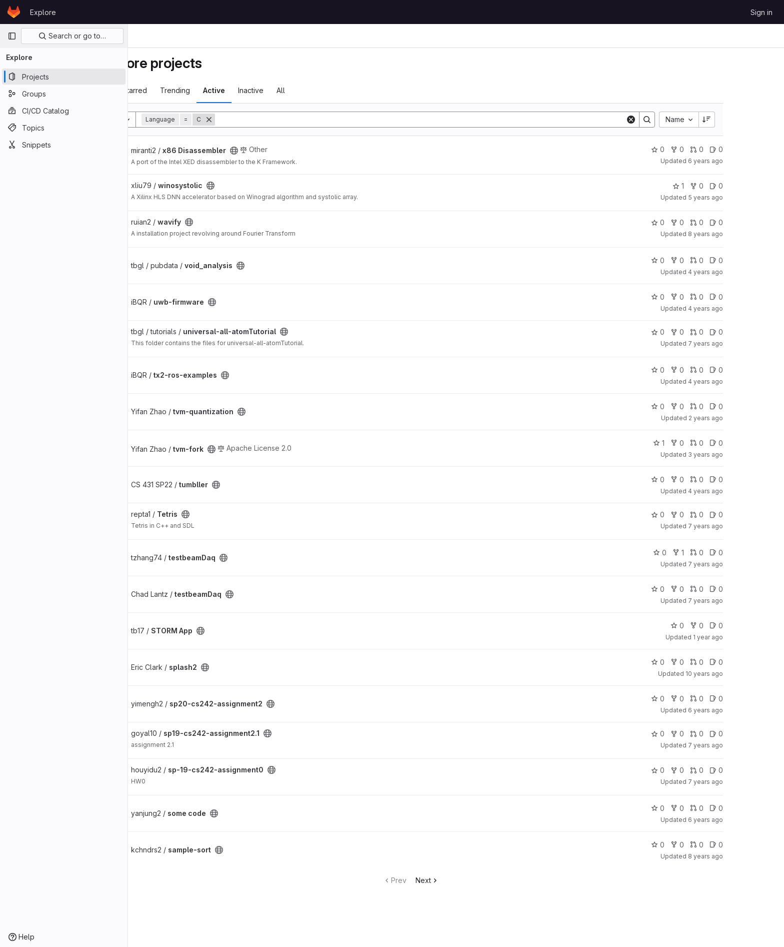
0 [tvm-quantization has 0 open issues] (761, 406)
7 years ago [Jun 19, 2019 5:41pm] (750, 600)
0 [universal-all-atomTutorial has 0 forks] (722, 332)
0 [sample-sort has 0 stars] (703, 844)
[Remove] (254, 120)
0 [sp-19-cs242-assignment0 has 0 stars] (703, 770)
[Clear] (676, 120)
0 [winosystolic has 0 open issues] (761, 186)
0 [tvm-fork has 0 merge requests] (741, 443)
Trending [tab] (220, 90)
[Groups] (64, 94)
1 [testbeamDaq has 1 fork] (723, 552)
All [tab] (326, 90)
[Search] (465, 120)
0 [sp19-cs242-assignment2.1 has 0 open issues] (761, 733)
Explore (43, 12)
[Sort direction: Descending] (752, 120)
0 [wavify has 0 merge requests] (741, 222)
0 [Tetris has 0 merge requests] (741, 514)
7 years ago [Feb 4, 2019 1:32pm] (750, 781)
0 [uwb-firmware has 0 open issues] (761, 297)
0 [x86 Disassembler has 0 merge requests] (741, 149)
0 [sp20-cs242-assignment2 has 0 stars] (703, 698)
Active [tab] (259, 90)
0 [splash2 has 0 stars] (703, 662)
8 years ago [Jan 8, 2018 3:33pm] (750, 234)
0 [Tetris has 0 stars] (703, 514)
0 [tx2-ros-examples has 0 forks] (722, 370)
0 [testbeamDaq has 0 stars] (705, 552)
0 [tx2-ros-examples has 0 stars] (703, 370)
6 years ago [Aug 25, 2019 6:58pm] (750, 161)
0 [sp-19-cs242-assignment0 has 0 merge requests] (741, 770)
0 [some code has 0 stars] (703, 808)
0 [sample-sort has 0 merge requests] (741, 844)
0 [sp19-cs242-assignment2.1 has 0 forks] (722, 733)
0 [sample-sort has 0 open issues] (761, 844)
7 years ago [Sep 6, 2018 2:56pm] (750, 526)
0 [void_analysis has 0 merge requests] (741, 260)
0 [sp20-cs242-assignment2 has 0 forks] (722, 698)
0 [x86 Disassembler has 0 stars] (703, 149)
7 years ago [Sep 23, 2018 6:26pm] (750, 343)
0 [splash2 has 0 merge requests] (741, 662)
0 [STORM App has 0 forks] (741, 625)
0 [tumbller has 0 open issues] (761, 479)
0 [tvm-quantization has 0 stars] (703, 406)
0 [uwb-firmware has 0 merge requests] (741, 297)
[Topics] (64, 128)
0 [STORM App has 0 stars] (722, 625)
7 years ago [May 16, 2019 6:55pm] (750, 745)
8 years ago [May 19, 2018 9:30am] (750, 856)
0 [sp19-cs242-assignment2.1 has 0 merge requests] (741, 733)
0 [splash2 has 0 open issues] (761, 662)
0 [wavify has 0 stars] (703, 222)
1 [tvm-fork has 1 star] (704, 443)
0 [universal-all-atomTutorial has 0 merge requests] (741, 332)
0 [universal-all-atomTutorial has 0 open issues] (761, 332)
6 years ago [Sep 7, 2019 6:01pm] (750, 819)
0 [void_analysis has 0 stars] (703, 260)
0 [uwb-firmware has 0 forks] (722, 297)
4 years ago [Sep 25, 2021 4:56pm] (750, 308)
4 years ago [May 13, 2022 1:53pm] (750, 491)
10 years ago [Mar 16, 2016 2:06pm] (749, 673)
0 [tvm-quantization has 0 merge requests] (741, 406)
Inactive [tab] (295, 90)
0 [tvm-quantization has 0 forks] (722, 406)
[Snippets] (64, 145)
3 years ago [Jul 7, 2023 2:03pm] (750, 454)
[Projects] (64, 77)
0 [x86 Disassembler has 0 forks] (722, 149)
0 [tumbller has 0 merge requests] (741, 479)
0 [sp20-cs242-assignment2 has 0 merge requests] (741, 698)
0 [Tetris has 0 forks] (722, 514)
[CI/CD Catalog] (64, 111)
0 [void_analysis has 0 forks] (722, 260)
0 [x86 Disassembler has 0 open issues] (761, 149)
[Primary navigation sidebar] (12, 36)
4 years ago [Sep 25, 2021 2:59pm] (750, 381)
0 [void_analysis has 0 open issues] (761, 260)
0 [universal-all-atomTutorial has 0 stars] (703, 332)
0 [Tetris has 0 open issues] (761, 514)
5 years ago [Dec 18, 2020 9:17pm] (750, 197)
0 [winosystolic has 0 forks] (741, 186)
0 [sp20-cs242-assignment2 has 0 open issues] (761, 698)
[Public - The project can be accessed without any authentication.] (279, 151)
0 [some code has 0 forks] (722, 808)
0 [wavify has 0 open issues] (761, 222)
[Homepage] (14, 12)
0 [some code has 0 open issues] (761, 808)
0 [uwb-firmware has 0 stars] (703, 297)
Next (472, 880)
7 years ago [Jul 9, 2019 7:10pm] (750, 564)
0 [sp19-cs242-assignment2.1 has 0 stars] (703, 733)
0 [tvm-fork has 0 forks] (722, 443)
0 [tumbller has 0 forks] (722, 479)
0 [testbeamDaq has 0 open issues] (761, 552)
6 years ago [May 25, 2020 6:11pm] (750, 710)
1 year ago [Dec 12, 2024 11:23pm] (753, 637)
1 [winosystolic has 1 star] (723, 186)
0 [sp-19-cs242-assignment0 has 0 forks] (722, 770)
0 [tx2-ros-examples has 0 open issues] (761, 370)
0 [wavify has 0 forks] (722, 222)
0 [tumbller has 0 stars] (703, 479)
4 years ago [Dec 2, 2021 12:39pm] (750, 272)
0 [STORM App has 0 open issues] (761, 625)
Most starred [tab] (171, 90)
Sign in (761, 12)
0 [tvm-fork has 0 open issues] (761, 443)
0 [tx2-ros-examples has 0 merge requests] (741, 370)
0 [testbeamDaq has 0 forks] (722, 589)
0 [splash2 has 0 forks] (722, 662)
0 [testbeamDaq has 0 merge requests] (741, 552)
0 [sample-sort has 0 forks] (722, 844)
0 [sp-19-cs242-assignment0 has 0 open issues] (761, 770)
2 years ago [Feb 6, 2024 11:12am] (751, 418)
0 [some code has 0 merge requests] (741, 808)
